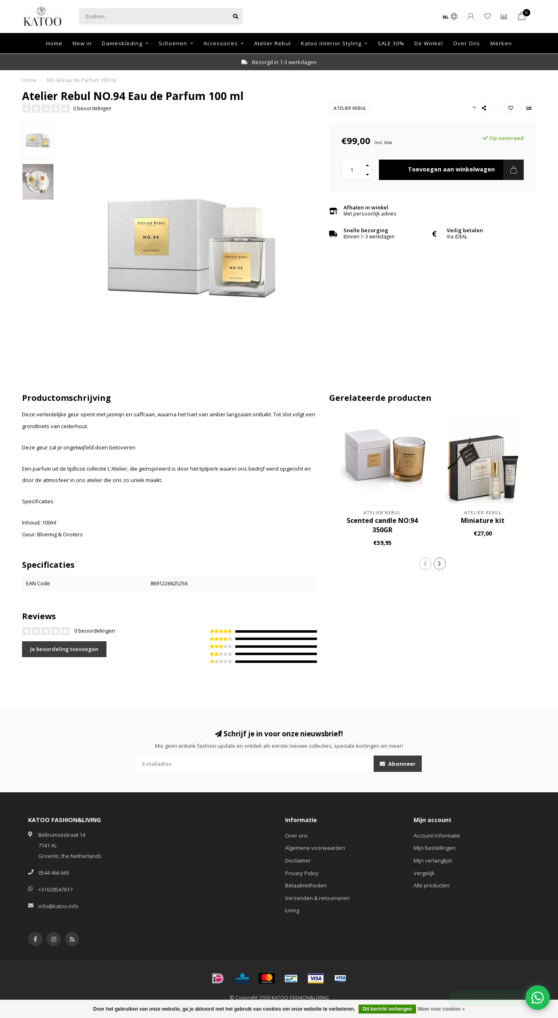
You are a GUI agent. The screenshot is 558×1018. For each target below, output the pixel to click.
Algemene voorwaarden (315, 847)
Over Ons (466, 43)
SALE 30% (391, 43)
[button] (425, 564)
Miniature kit (483, 520)
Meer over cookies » (441, 1009)
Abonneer (398, 763)
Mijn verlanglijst (433, 860)
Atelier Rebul (272, 43)
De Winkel (428, 43)
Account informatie (437, 835)
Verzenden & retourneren (317, 898)
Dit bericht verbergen (387, 1009)
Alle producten (432, 885)
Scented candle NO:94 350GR (382, 525)
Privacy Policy (302, 873)
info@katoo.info (58, 906)
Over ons (296, 835)
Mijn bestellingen (435, 847)
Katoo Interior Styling (331, 43)
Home (54, 43)
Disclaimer (298, 860)
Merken (501, 43)
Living (292, 910)
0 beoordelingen (92, 108)
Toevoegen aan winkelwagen (466, 170)
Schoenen (173, 43)
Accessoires (221, 43)
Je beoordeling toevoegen (64, 649)
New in (82, 43)
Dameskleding (122, 43)
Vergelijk (424, 873)
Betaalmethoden (306, 885)
